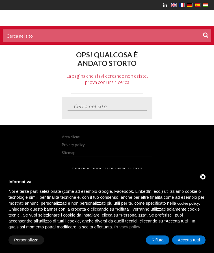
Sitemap (68, 152)
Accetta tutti (189, 239)
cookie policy (188, 203)
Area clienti (71, 137)
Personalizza (26, 239)
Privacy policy (73, 144)
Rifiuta (158, 239)
